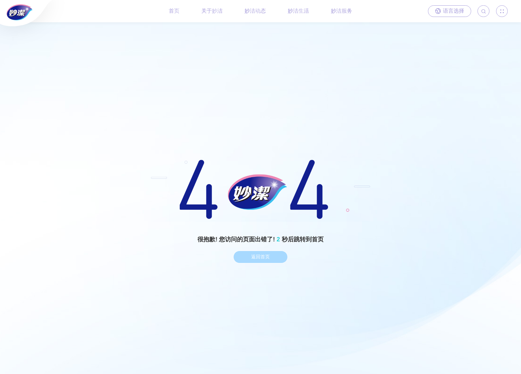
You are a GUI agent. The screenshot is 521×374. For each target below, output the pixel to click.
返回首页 (260, 256)
